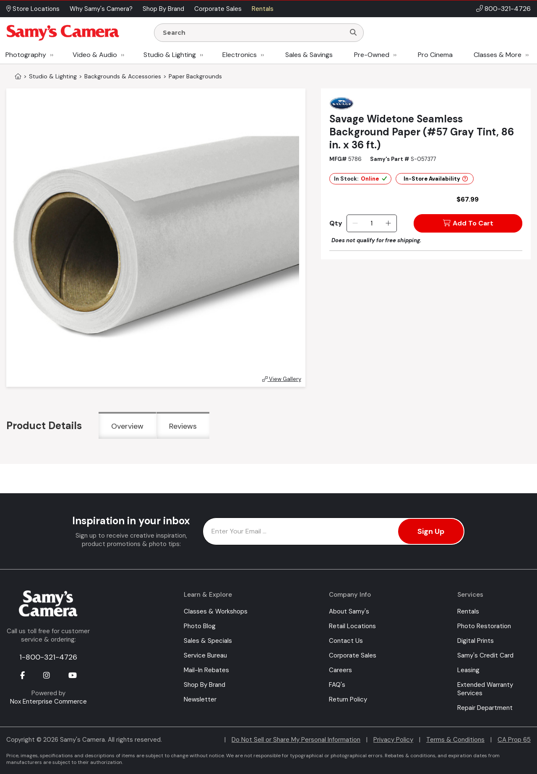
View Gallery (281, 379)
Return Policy (348, 699)
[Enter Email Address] (334, 531)
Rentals (468, 611)
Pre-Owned (371, 54)
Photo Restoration (484, 626)
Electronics (239, 54)
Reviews (183, 426)
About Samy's (349, 611)
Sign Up (430, 531)
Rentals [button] (263, 9)
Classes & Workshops (216, 611)
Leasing (468, 670)
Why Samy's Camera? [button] (101, 9)
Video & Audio (95, 54)
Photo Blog (200, 626)
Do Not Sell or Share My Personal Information (296, 739)
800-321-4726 (508, 8)
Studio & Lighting (169, 54)
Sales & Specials (208, 641)
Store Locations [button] (33, 9)
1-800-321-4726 (48, 657)
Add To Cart (468, 223)
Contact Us (346, 641)
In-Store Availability (436, 178)
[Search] (353, 32)
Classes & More (497, 54)
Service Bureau (205, 655)
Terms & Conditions (455, 739)
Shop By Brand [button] (163, 9)
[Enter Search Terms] (253, 32)
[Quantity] (371, 223)
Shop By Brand (204, 685)
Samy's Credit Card (485, 655)
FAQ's (337, 685)
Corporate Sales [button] (218, 9)
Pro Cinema (435, 54)
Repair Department (485, 708)
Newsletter (200, 699)
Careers (340, 670)
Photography (25, 54)
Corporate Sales (352, 655)
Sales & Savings (309, 54)
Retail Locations (352, 626)
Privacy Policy (393, 739)
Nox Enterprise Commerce (48, 701)
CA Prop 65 (514, 739)
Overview (127, 426)
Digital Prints (475, 641)
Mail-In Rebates (206, 670)
